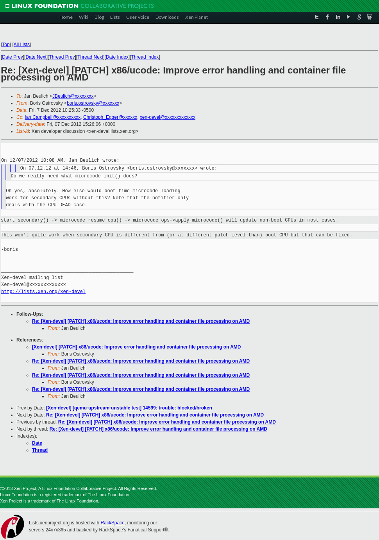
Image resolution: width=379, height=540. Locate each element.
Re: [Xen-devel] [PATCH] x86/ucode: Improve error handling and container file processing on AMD (141, 321)
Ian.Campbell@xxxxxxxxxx (52, 117)
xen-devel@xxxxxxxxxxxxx (167, 117)
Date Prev (12, 57)
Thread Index (145, 57)
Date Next (35, 57)
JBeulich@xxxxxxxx (73, 96)
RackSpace (112, 523)
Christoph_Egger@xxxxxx (110, 117)
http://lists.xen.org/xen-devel (43, 291)
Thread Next (90, 57)
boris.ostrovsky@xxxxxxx (93, 103)
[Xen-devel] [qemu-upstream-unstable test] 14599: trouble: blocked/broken (129, 408)
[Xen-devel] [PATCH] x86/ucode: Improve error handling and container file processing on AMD (136, 347)
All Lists (22, 44)
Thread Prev (62, 57)
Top (5, 44)
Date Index (117, 57)
